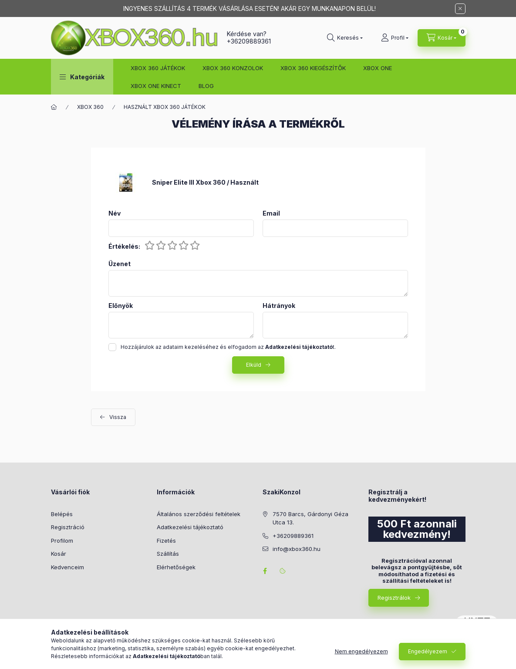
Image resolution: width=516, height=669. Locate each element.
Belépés (62, 513)
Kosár (58, 553)
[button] (82, 77)
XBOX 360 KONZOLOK (232, 67)
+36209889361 (249, 41)
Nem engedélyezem (361, 651)
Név (114, 213)
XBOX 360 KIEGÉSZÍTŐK (313, 67)
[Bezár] (460, 8)
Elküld (253, 365)
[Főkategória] (54, 107)
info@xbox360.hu (296, 548)
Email (271, 213)
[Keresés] (345, 38)
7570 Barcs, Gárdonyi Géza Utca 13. (310, 518)
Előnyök (120, 305)
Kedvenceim (67, 567)
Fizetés (166, 540)
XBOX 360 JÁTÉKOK (158, 67)
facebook (265, 571)
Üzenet (119, 263)
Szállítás (168, 553)
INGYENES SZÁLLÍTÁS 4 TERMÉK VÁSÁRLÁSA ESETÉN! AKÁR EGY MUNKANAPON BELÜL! (249, 8)
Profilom (62, 540)
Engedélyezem (427, 651)
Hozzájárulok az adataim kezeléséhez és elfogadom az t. (228, 347)
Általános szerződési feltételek (198, 513)
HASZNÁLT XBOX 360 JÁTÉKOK (165, 107)
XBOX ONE (377, 67)
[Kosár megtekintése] (441, 38)
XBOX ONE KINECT (156, 85)
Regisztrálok (394, 597)
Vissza (117, 417)
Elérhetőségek (176, 567)
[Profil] (395, 38)
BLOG (206, 85)
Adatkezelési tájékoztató (190, 527)
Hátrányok (279, 305)
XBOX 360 (90, 107)
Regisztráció (67, 527)
